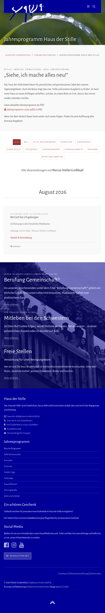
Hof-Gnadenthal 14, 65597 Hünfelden (22, 425)
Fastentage (31, 149)
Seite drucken (95, 574)
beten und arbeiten (52, 157)
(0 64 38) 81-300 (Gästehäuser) (19, 420)
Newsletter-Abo (17, 556)
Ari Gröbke (64, 587)
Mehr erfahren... (12, 378)
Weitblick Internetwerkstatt (37, 587)
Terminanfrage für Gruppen (18, 433)
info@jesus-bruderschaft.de (39, 583)
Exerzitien (66, 142)
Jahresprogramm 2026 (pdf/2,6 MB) (23, 109)
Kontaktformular (14, 429)
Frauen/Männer (51, 149)
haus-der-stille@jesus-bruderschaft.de (23, 416)
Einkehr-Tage (9, 472)
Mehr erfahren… (12, 304)
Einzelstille (14, 149)
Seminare (93, 149)
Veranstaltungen (45, 55)
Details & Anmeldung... (22, 237)
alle (16, 142)
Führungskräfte (74, 149)
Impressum (63, 574)
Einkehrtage (84, 142)
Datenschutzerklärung (78, 574)
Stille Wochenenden (44, 142)
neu (26, 142)
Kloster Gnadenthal (18, 55)
